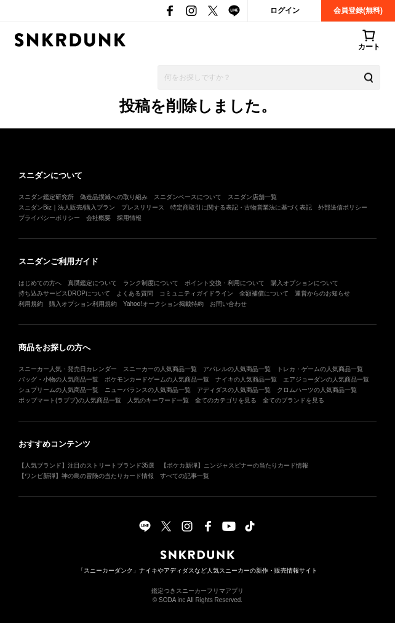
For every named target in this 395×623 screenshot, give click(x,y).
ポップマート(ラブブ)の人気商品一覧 (69, 400)
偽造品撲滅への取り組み (114, 197)
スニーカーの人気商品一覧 (160, 369)
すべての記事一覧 (184, 475)
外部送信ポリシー (342, 207)
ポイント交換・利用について (225, 283)
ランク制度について (150, 283)
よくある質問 (134, 293)
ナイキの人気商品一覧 (246, 379)
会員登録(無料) (358, 10)
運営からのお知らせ (322, 293)
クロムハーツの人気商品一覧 (317, 389)
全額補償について (264, 293)
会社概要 (98, 217)
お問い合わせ (228, 303)
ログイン (285, 10)
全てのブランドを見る (293, 400)
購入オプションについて (304, 283)
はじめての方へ (40, 283)
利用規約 (30, 303)
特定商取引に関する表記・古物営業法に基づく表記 (241, 207)
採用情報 (129, 217)
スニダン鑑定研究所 (46, 197)
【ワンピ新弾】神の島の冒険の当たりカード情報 (86, 475)
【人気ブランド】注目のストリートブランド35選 (86, 465)
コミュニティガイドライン (196, 293)
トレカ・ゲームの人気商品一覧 (320, 369)
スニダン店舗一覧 (252, 197)
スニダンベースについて (187, 197)
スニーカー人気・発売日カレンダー (67, 369)
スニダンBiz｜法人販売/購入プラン (66, 207)
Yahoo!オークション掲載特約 (163, 303)
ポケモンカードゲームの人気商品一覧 (157, 379)
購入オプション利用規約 (83, 303)
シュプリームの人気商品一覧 (58, 389)
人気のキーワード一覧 (158, 400)
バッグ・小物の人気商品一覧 (58, 379)
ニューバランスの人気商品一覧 (148, 389)
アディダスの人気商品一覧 (234, 389)
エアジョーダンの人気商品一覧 (326, 379)
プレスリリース (142, 207)
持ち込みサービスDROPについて (64, 293)
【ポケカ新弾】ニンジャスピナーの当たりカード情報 (234, 465)
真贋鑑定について (92, 283)
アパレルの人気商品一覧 (237, 369)
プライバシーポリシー (49, 217)
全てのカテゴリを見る (226, 400)
